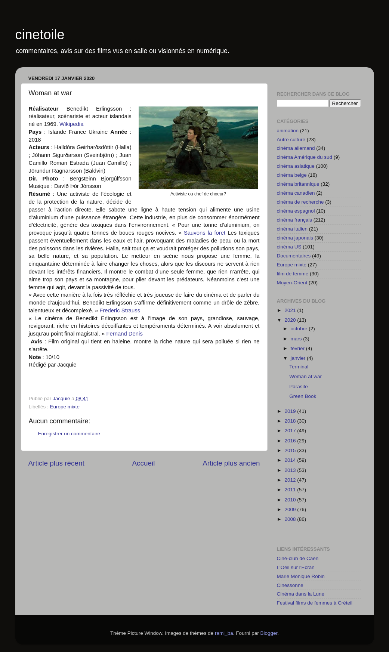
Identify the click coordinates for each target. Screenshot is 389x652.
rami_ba (224, 633)
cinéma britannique (298, 184)
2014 (290, 460)
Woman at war (305, 376)
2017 (290, 430)
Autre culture (291, 139)
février (298, 348)
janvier (299, 358)
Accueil (143, 463)
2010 (290, 500)
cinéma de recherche (300, 202)
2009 (290, 509)
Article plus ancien (231, 463)
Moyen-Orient (292, 282)
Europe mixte (65, 407)
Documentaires (294, 256)
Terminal (298, 367)
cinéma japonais (295, 238)
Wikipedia (71, 124)
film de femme (293, 273)
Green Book (302, 396)
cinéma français (294, 220)
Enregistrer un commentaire (69, 433)
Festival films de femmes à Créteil (315, 603)
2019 (290, 411)
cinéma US (289, 247)
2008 (290, 519)
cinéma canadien (296, 193)
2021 (290, 310)
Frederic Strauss (120, 310)
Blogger (268, 633)
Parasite (298, 386)
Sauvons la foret (206, 233)
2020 (290, 320)
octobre (300, 328)
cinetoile (40, 34)
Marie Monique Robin (301, 576)
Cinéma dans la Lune (301, 594)
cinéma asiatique (296, 166)
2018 (290, 421)
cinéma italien (292, 229)
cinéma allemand (296, 148)
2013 (290, 470)
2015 (290, 450)
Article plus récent (56, 463)
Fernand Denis (124, 334)
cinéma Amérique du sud (305, 157)
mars (297, 339)
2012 (290, 480)
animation (288, 130)
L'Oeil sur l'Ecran (296, 567)
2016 (290, 441)
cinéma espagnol (296, 211)
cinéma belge (292, 175)
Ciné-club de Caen (298, 558)
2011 (290, 489)
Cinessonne (290, 585)
